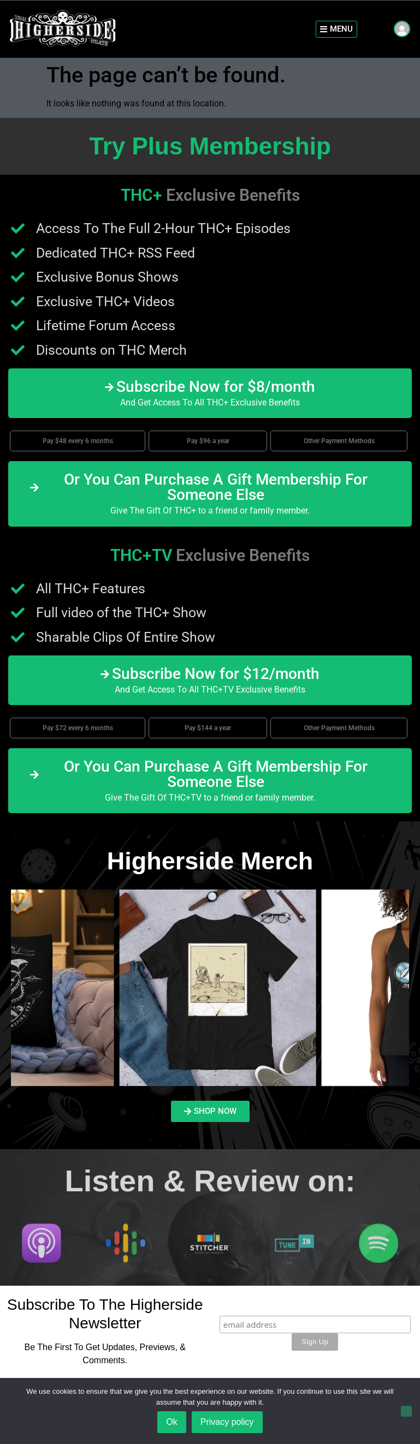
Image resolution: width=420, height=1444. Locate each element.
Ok (171, 1422)
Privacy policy (227, 1422)
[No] (406, 1411)
